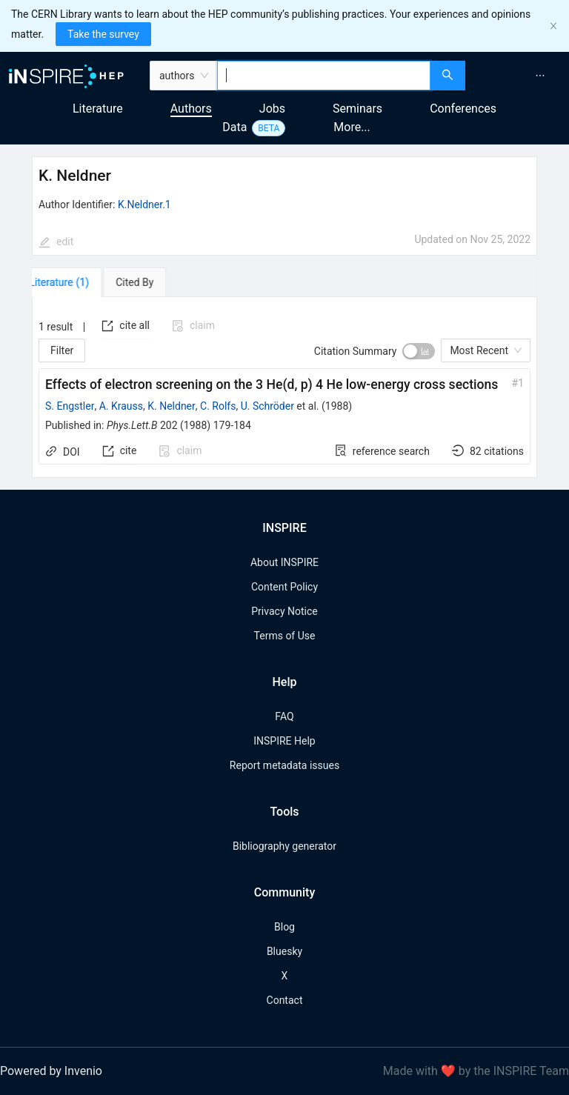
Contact (285, 1000)
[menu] (519, 75)
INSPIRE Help (284, 741)
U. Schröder (267, 406)
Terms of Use (285, 636)
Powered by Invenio (51, 1071)
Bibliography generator (284, 846)
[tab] (74, 282)
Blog (284, 927)
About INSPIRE (284, 562)
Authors (191, 108)
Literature (98, 108)
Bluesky (284, 951)
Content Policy (284, 587)
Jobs (272, 108)
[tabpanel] (284, 387)
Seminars (357, 108)
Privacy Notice (284, 611)
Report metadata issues (284, 765)
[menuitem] (540, 75)
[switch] (418, 351)
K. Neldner (171, 406)
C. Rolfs (218, 406)
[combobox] (324, 75)
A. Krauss (121, 406)
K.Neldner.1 (144, 204)
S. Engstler (69, 406)
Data (234, 127)
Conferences (463, 108)
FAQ (284, 716)
